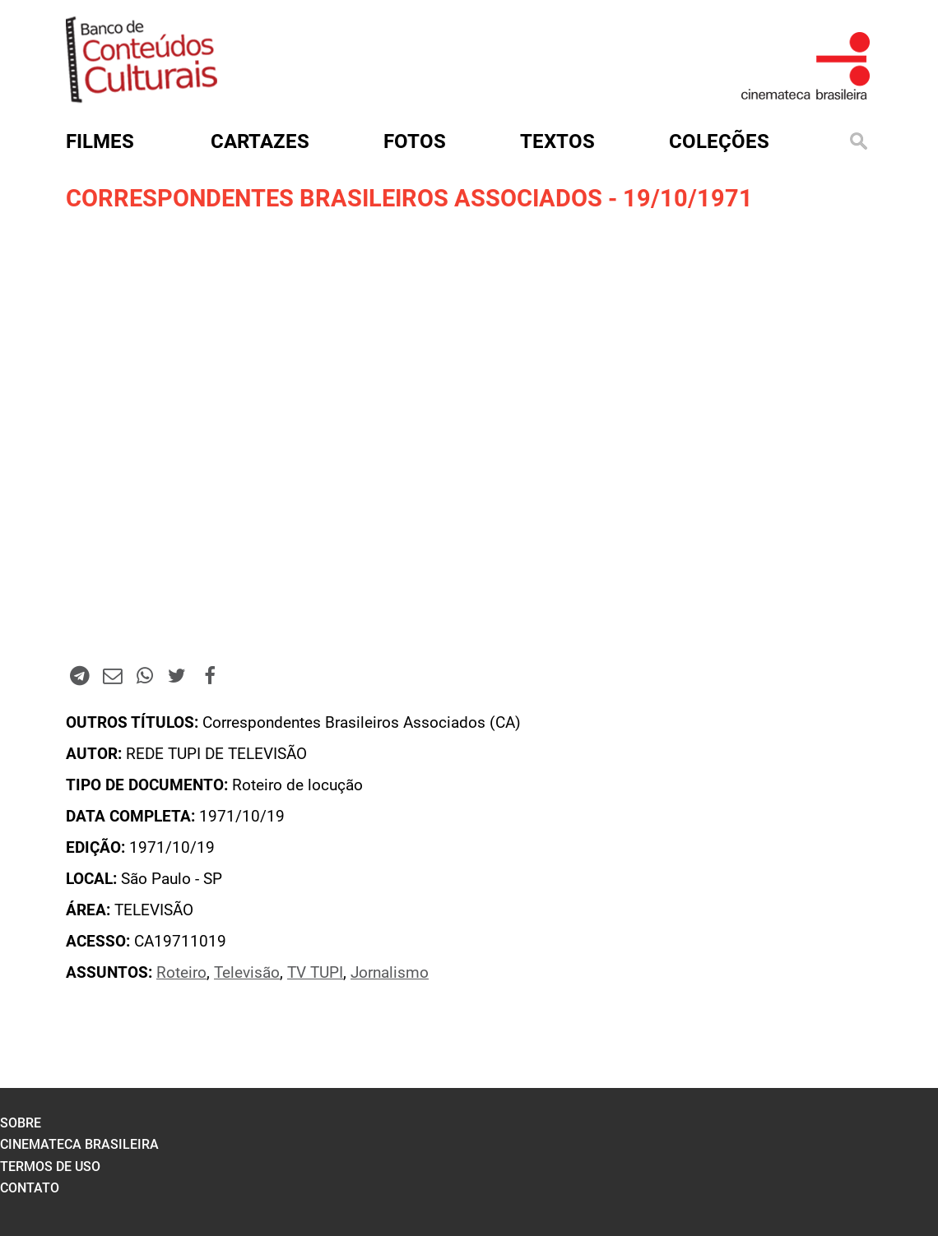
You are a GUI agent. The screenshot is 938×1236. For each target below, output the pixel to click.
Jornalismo (390, 973)
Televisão (247, 973)
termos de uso (50, 1166)
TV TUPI (315, 973)
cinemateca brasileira (79, 1144)
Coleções (719, 141)
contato (29, 1188)
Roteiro (181, 973)
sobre (20, 1123)
